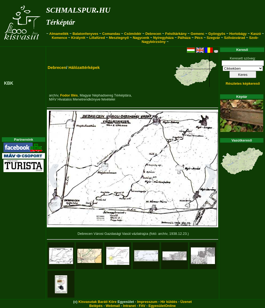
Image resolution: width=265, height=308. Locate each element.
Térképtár (60, 22)
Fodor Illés (69, 95)
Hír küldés (168, 302)
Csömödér (132, 34)
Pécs (199, 38)
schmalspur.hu (78, 9)
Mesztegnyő (119, 38)
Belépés (96, 306)
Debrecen (153, 34)
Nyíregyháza (163, 38)
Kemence (59, 38)
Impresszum (147, 302)
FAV (142, 306)
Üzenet (186, 302)
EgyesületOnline (162, 306)
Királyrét (78, 38)
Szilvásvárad (234, 38)
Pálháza (184, 38)
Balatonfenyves (85, 34)
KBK (8, 83)
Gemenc (197, 34)
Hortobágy (238, 34)
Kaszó (256, 34)
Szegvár (213, 38)
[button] (53, 176)
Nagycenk (141, 38)
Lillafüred (97, 38)
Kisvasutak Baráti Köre (97, 302)
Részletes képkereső (243, 83)
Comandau (111, 34)
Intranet (129, 306)
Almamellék (59, 34)
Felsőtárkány (176, 34)
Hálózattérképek (84, 67)
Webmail (113, 306)
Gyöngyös (216, 34)
